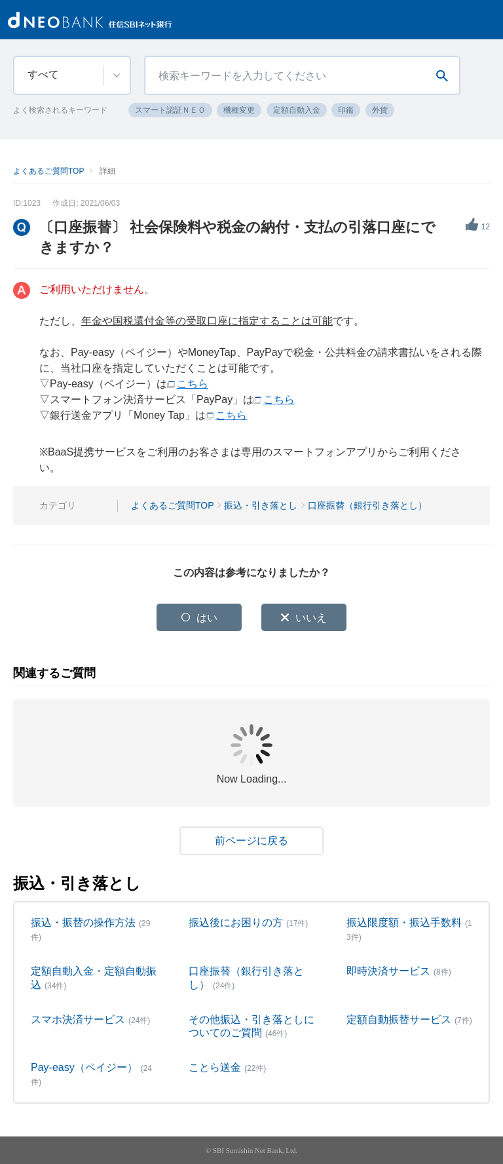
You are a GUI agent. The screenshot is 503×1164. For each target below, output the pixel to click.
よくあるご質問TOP (48, 171)
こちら (192, 383)
